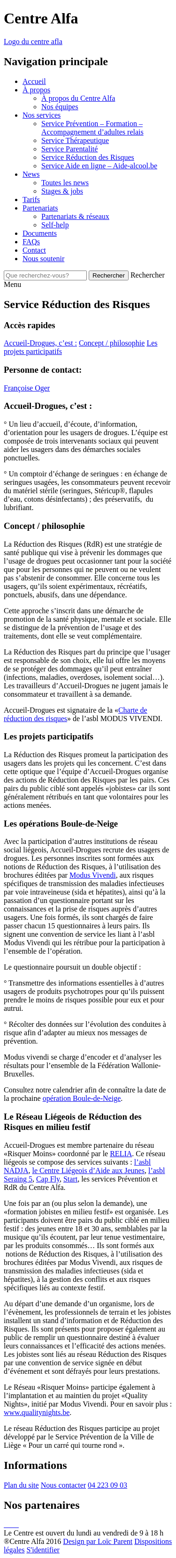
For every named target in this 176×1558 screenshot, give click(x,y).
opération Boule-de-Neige (82, 1098)
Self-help (55, 225)
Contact (34, 250)
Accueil (34, 81)
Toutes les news (65, 183)
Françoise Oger (27, 388)
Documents (40, 233)
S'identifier (42, 1550)
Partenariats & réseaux (75, 216)
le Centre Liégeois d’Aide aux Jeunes (88, 1170)
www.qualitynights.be (36, 1412)
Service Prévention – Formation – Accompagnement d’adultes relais (92, 128)
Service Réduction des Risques (87, 157)
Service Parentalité (69, 149)
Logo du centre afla (33, 41)
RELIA (121, 1154)
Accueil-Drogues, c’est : (40, 343)
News (31, 174)
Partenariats (40, 208)
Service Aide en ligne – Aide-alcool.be (99, 166)
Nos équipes (59, 107)
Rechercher (147, 275)
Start (70, 1179)
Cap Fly (48, 1179)
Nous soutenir (43, 259)
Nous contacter (63, 1485)
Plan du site (21, 1485)
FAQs (31, 242)
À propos (36, 90)
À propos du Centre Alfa (78, 98)
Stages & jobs (62, 191)
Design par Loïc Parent (97, 1541)
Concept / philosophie (112, 343)
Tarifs (31, 199)
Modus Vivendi (92, 875)
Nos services (42, 115)
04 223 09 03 (107, 1485)
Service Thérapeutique (75, 140)
